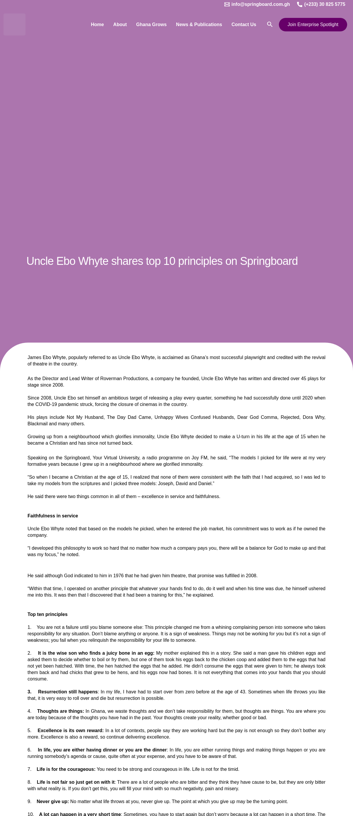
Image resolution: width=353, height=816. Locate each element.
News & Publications (199, 24)
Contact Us (243, 24)
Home (97, 24)
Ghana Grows (151, 24)
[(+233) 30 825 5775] (321, 4)
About (120, 24)
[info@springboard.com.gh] (257, 4)
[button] (270, 24)
